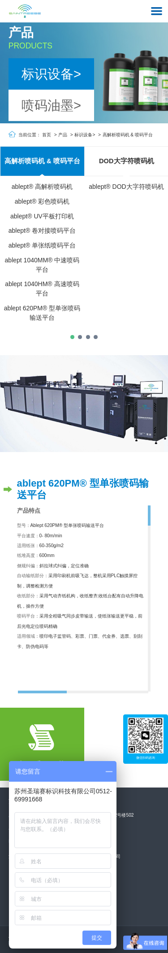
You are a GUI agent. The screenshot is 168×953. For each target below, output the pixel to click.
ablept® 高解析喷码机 (42, 187)
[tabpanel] (42, 237)
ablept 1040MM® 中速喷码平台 (42, 265)
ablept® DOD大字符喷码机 (126, 187)
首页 (46, 134)
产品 (62, 134)
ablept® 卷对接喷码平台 (42, 231)
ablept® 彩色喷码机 (42, 201)
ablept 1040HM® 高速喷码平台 (42, 289)
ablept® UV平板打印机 (42, 216)
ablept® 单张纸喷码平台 (42, 245)
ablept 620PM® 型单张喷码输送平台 (42, 313)
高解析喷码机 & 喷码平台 (128, 134)
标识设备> (51, 73)
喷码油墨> (51, 105)
